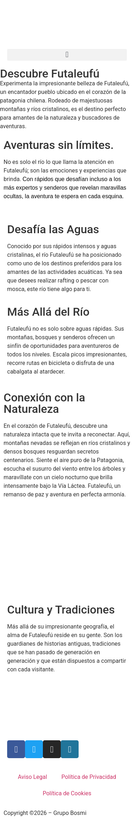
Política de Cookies (67, 793)
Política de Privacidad (88, 777)
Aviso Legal (32, 777)
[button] (67, 55)
